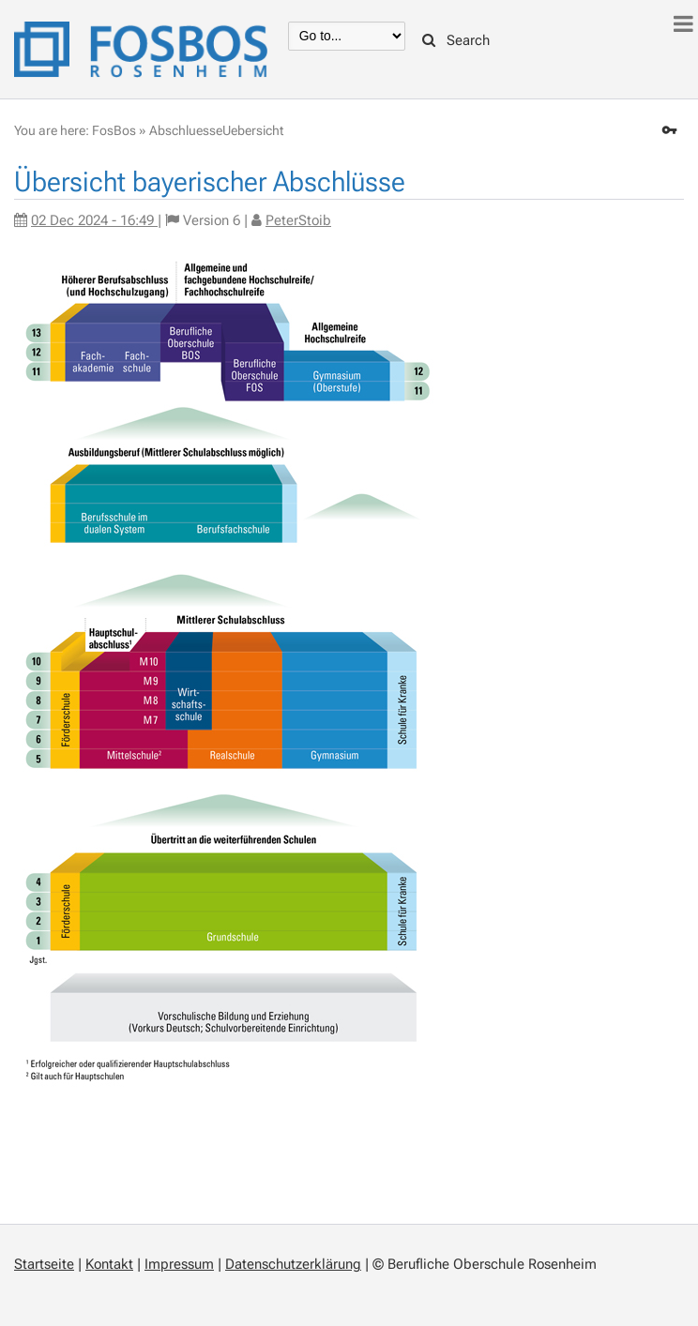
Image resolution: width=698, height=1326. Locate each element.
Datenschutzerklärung (293, 1264)
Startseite (44, 1264)
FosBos (114, 130)
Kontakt (109, 1264)
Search (456, 40)
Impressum (179, 1264)
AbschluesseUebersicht (216, 130)
